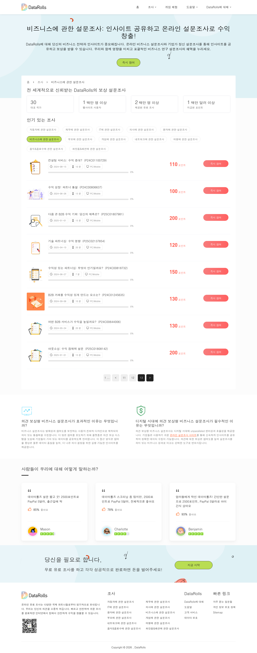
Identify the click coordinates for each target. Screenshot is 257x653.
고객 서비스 (191, 612)
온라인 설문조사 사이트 (183, 435)
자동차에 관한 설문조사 (43, 129)
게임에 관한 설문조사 (114, 139)
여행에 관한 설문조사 (185, 139)
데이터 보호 (191, 617)
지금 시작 (193, 565)
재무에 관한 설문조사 (77, 129)
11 (124, 377)
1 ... (107, 377)
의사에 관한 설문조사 (142, 129)
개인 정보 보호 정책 (224, 607)
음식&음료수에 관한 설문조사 (46, 149)
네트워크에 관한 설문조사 (149, 139)
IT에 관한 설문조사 (109, 129)
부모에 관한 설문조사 (80, 139)
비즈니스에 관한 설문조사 (44, 139)
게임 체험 (171, 7)
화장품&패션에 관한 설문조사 (89, 149)
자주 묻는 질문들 (222, 601)
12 (132, 377)
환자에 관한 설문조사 (175, 129)
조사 (151, 7)
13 (141, 377)
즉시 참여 (128, 62)
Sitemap (218, 612)
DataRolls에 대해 (217, 7)
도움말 (191, 7)
